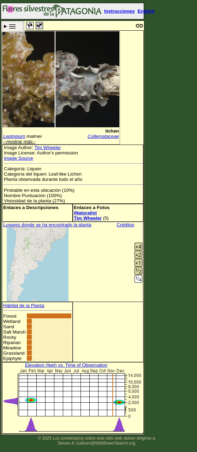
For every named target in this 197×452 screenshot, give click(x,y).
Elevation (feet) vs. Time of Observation (66, 365)
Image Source (18, 158)
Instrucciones (119, 11)
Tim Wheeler (47, 147)
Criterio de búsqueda (12, 26)
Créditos (125, 224)
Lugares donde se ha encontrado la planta (47, 224)
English (146, 11)
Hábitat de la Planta (23, 305)
